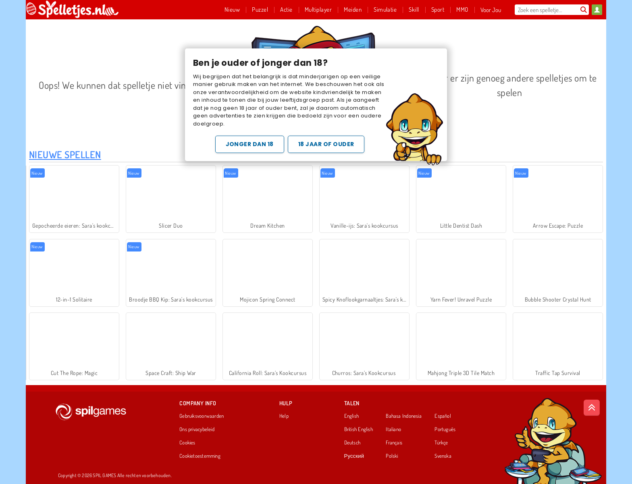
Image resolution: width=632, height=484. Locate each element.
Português (444, 429)
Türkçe (441, 443)
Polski (392, 456)
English (351, 416)
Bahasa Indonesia (404, 416)
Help (284, 416)
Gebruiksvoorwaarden (201, 416)
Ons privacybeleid (196, 429)
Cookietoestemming (199, 456)
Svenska (442, 456)
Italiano (393, 429)
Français (394, 443)
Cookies (187, 443)
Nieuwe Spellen (65, 154)
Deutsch (352, 443)
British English (358, 429)
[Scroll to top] (592, 408)
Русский (354, 456)
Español (442, 416)
